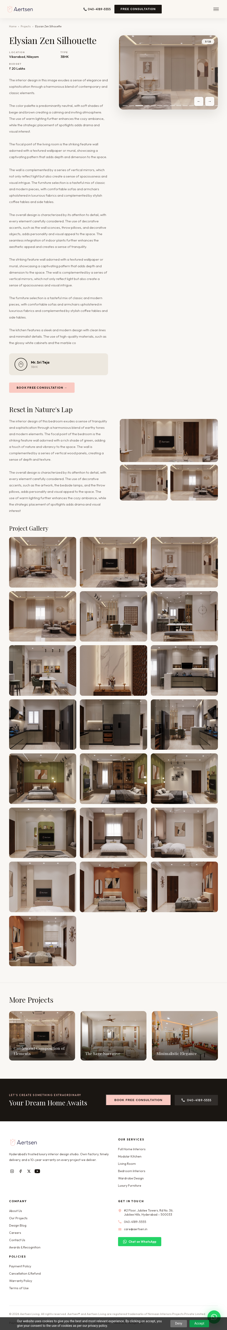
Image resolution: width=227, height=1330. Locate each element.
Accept (199, 1323)
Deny (178, 1323)
